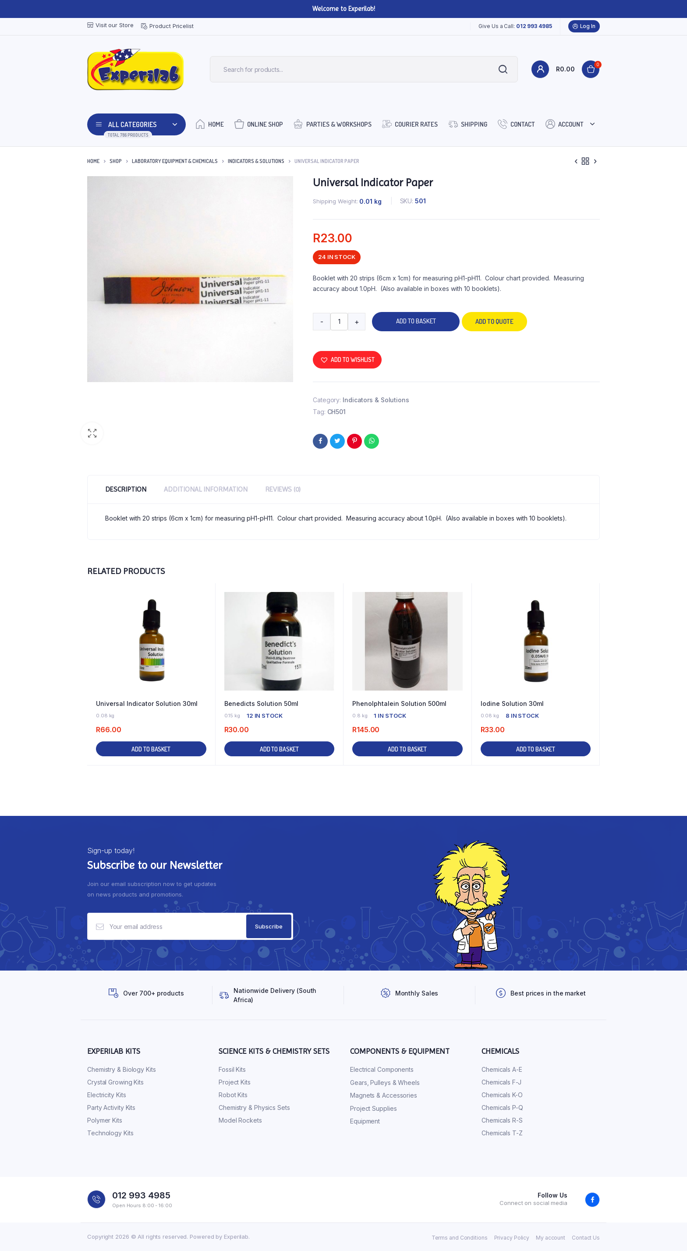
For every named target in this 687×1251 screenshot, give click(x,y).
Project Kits (235, 1082)
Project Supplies (373, 1108)
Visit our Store (110, 25)
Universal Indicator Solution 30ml (147, 703)
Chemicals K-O (502, 1095)
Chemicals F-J (501, 1082)
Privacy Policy (512, 1237)
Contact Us (586, 1237)
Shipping (467, 124)
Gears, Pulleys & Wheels (385, 1082)
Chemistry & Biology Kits (121, 1069)
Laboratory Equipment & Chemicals (175, 161)
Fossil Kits (232, 1069)
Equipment (365, 1121)
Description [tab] (125, 489)
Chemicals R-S (502, 1120)
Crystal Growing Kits (115, 1082)
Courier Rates (410, 124)
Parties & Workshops (333, 124)
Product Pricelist (167, 26)
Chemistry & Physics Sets (254, 1107)
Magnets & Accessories (383, 1095)
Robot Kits (233, 1095)
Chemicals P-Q (502, 1107)
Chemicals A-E (502, 1069)
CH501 (336, 411)
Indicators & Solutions (256, 161)
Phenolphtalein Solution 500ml (399, 703)
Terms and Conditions (460, 1237)
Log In (584, 26)
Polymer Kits (104, 1120)
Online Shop (258, 124)
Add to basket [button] (150, 749)
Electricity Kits (106, 1095)
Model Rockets (240, 1120)
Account (564, 124)
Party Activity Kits (111, 1107)
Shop (116, 161)
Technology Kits (110, 1133)
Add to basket (416, 321)
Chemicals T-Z (502, 1133)
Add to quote (494, 321)
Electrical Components (382, 1069)
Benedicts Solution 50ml (261, 703)
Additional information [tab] (206, 489)
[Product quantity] (339, 321)
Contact (516, 124)
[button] (92, 433)
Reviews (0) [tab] (283, 489)
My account (550, 1237)
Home (209, 124)
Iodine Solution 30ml (512, 703)
